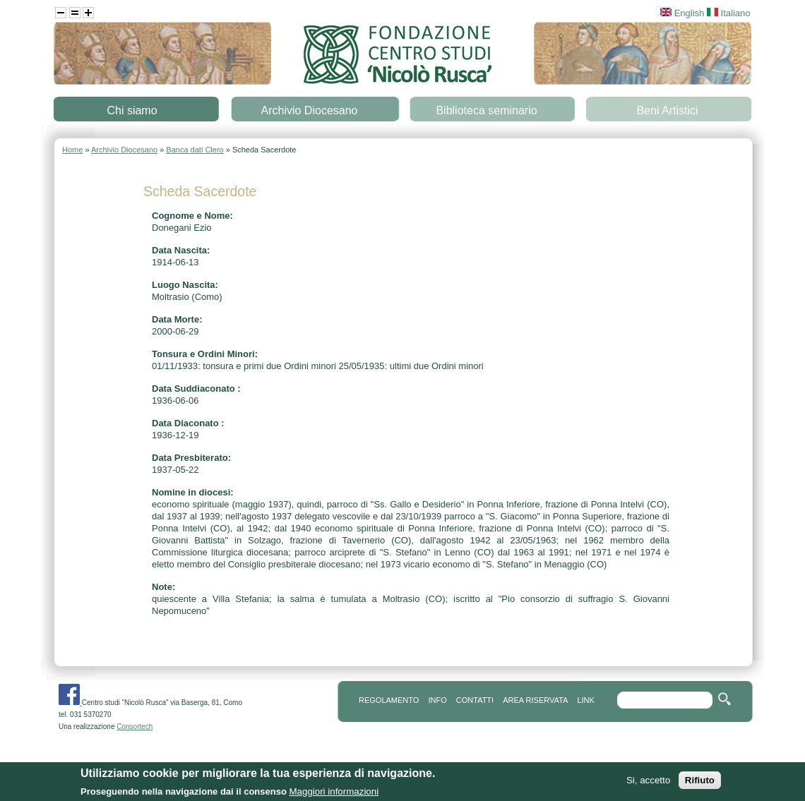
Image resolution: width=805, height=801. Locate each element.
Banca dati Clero (194, 149)
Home (72, 149)
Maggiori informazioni (333, 794)
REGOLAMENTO (389, 700)
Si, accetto (648, 783)
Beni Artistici (667, 110)
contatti (475, 700)
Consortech (135, 726)
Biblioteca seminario (486, 110)
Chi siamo (132, 110)
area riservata (535, 700)
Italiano (729, 13)
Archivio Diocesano (309, 110)
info (437, 700)
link (585, 700)
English (682, 13)
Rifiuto (700, 783)
